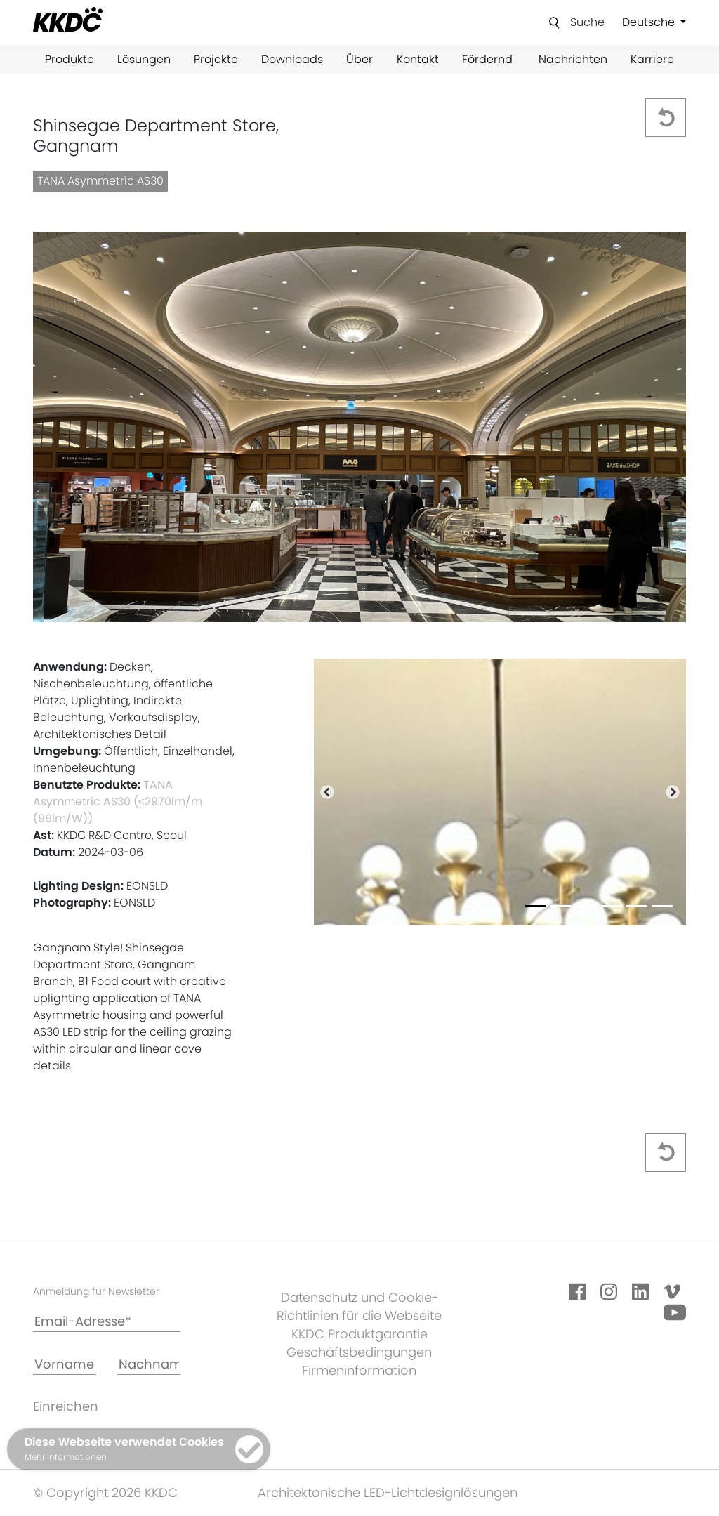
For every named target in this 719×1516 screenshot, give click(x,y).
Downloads (292, 59)
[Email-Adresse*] (106, 1322)
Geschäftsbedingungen (359, 1352)
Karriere (652, 59)
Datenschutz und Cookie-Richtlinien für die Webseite (359, 1306)
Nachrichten (573, 59)
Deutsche (650, 22)
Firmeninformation (359, 1370)
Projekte (216, 59)
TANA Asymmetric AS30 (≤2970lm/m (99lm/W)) (117, 801)
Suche (587, 22)
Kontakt (418, 59)
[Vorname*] (64, 1364)
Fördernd (487, 59)
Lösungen (144, 59)
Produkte (69, 59)
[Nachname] (148, 1364)
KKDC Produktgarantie (359, 1334)
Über (359, 59)
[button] (327, 792)
